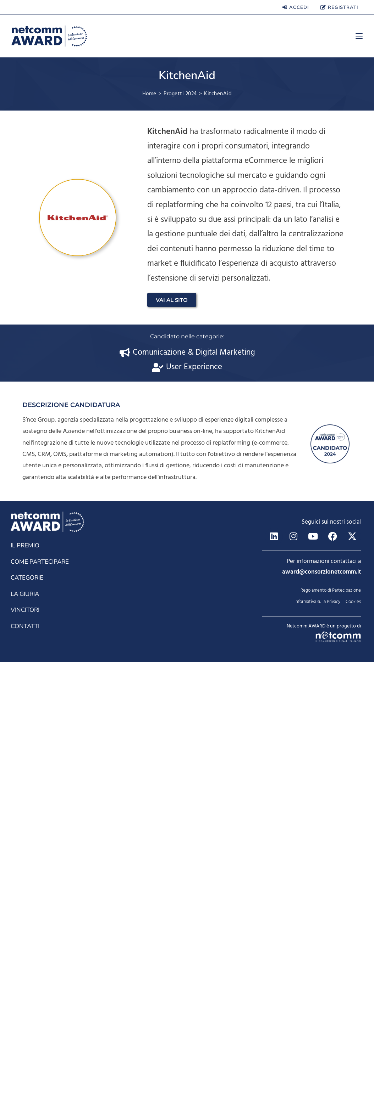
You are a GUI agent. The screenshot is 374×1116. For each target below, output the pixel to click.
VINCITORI (25, 1064)
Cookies (353, 1055)
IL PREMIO (25, 1000)
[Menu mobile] (356, 36)
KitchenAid (218, 94)
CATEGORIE (27, 1032)
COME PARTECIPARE (40, 1016)
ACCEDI (295, 7)
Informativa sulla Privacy (317, 1055)
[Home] (149, 94)
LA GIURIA (25, 1048)
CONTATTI (25, 1080)
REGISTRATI (339, 7)
